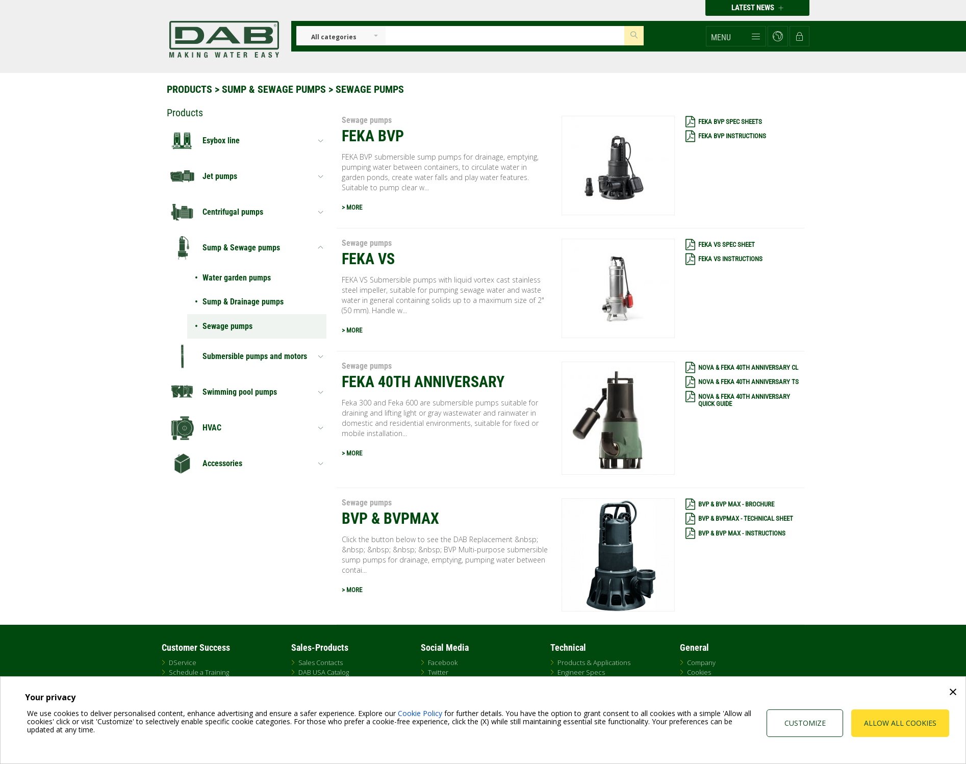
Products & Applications (593, 662)
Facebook (442, 662)
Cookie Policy (420, 713)
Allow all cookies (900, 723)
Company (701, 662)
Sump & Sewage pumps (274, 89)
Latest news (757, 7)
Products (189, 89)
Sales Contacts (320, 662)
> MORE (352, 207)
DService (182, 662)
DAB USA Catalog (323, 672)
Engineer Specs (581, 672)
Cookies (699, 672)
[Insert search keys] (505, 35)
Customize (805, 723)
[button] (736, 36)
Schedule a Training (199, 672)
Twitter (438, 672)
